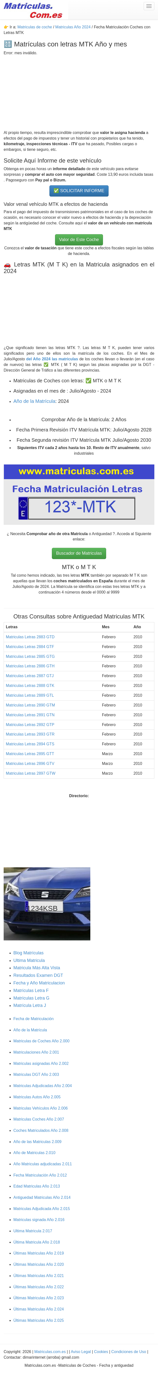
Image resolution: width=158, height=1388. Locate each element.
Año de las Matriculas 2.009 (37, 1142)
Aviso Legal (81, 1352)
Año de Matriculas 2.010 (34, 1153)
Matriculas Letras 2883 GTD (30, 637)
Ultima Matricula (29, 960)
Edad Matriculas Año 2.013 (36, 1186)
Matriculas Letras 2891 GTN (30, 715)
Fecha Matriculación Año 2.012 (40, 1175)
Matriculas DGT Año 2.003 (36, 1074)
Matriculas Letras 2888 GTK (30, 685)
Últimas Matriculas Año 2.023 (38, 1298)
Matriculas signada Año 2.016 (39, 1220)
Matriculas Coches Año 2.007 (38, 1119)
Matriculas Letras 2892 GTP (30, 725)
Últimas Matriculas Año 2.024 (38, 1309)
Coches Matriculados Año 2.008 (40, 1130)
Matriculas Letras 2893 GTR (30, 734)
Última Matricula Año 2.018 (36, 1242)
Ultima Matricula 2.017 (32, 1231)
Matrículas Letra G (31, 998)
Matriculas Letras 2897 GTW (31, 773)
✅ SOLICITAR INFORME (79, 190)
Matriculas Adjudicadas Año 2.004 (42, 1086)
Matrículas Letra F (31, 990)
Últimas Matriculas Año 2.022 (38, 1287)
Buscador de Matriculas (79, 553)
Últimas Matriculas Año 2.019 (38, 1253)
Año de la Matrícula (34, 401)
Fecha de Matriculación (33, 1019)
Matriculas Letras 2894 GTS (30, 744)
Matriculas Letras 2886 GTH (30, 666)
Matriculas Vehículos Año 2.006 (40, 1108)
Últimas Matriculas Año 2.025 (38, 1320)
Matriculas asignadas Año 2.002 (41, 1063)
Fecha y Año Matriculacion (39, 982)
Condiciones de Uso (128, 1352)
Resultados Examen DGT (38, 975)
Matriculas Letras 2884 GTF (30, 647)
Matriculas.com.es (50, 1352)
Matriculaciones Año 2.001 (36, 1052)
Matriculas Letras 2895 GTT (30, 754)
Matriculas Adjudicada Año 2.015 (41, 1209)
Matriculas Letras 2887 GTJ (30, 676)
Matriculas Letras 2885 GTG (30, 656)
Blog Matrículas (28, 952)
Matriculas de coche (34, 27)
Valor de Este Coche (79, 239)
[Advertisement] (79, 90)
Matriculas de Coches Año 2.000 (41, 1041)
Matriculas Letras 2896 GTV (30, 763)
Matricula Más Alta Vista (36, 967)
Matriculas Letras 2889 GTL (30, 695)
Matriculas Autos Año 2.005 (37, 1097)
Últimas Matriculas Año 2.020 (38, 1264)
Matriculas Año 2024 (73, 27)
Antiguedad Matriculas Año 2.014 (42, 1197)
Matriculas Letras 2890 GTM (30, 705)
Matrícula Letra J (29, 1005)
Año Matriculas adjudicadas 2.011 (42, 1164)
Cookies (101, 1352)
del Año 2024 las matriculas (52, 359)
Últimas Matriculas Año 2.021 (38, 1276)
